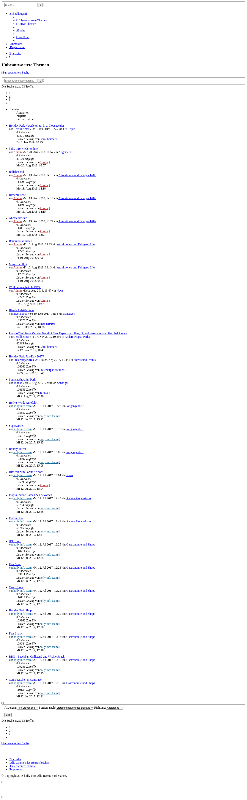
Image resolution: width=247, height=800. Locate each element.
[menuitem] (31, 20)
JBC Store (15, 541)
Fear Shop (15, 564)
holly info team (22, 406)
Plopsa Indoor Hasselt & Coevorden (30, 495)
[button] (9, 102)
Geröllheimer (21, 129)
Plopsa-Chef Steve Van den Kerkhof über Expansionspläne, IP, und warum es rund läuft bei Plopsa (68, 333)
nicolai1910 (20, 313)
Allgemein (64, 152)
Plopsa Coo (16, 518)
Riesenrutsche (17, 194)
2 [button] (9, 96)
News (60, 290)
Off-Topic (69, 129)
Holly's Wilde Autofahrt (23, 402)
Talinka (17, 382)
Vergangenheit (75, 406)
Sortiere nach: (66, 707)
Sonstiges (69, 313)
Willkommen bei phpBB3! (25, 287)
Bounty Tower (17, 448)
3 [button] (9, 99)
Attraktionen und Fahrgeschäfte (77, 175)
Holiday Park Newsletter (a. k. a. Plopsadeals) (36, 125)
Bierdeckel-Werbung (21, 310)
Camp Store (16, 587)
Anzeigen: (21, 707)
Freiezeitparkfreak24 (25, 359)
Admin (17, 152)
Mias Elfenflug (18, 264)
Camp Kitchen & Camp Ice (25, 679)
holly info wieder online (23, 148)
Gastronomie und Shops (80, 544)
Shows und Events (85, 359)
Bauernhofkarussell (20, 241)
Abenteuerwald (18, 218)
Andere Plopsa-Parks (77, 336)
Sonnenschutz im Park (22, 379)
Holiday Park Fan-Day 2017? (26, 356)
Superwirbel (16, 425)
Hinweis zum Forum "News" (26, 471)
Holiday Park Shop (20, 610)
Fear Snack (15, 633)
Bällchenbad (16, 171)
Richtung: (108, 707)
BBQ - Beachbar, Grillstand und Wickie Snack (36, 656)
